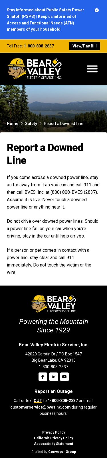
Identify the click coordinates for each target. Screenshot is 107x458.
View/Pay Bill (84, 46)
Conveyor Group (62, 452)
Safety (31, 123)
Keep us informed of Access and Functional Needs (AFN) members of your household (41, 23)
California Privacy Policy (53, 438)
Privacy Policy (53, 432)
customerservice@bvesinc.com (40, 407)
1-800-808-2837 (39, 46)
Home (12, 123)
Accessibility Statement (53, 444)
